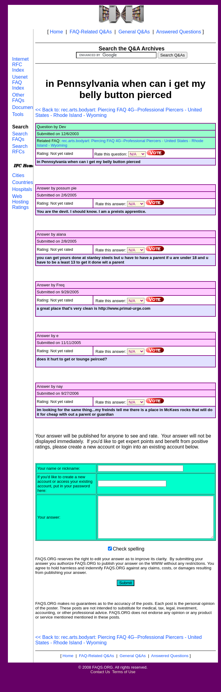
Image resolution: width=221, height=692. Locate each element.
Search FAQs (20, 136)
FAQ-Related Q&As (91, 31)
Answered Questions (178, 31)
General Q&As (134, 31)
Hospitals (22, 189)
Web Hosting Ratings (20, 202)
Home (56, 31)
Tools (17, 114)
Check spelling (128, 561)
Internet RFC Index (20, 64)
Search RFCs (20, 149)
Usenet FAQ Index (20, 82)
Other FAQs (18, 97)
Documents (24, 107)
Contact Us (100, 684)
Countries (22, 182)
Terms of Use (124, 684)
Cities (18, 175)
